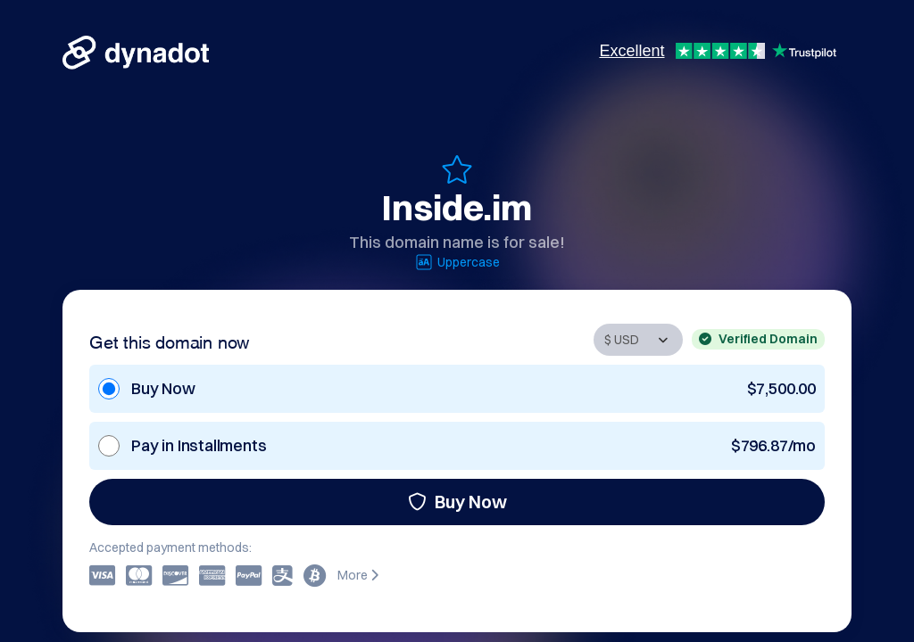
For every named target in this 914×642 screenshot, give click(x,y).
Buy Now (457, 501)
